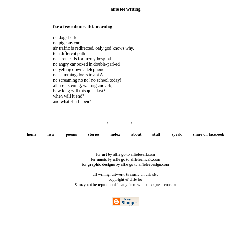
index (115, 134)
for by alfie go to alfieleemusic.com (125, 159)
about (136, 134)
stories (93, 134)
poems (71, 134)
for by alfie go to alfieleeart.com (125, 154)
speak (177, 134)
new (50, 134)
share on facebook (208, 134)
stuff (156, 134)
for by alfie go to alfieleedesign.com (125, 164)
